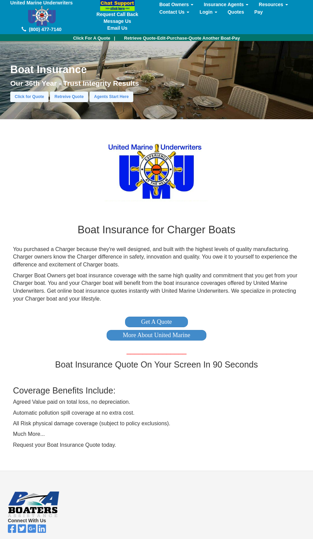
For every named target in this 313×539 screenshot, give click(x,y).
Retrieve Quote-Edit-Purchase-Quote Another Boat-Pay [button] (182, 38)
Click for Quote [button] (29, 96)
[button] (156, 322)
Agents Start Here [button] (111, 96)
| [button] (94, 38)
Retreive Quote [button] (68, 96)
